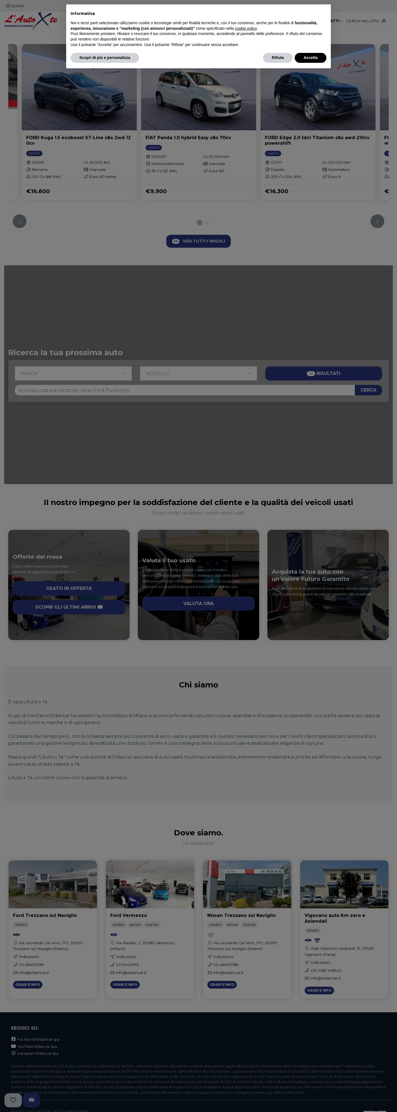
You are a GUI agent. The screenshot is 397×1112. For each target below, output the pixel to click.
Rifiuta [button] (278, 57)
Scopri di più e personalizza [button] (104, 57)
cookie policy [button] (246, 28)
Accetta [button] (311, 57)
